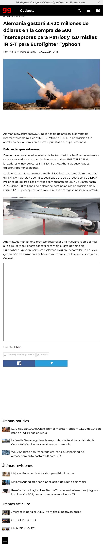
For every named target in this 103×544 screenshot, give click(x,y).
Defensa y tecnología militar (20, 354)
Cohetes (44, 354)
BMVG (18, 347)
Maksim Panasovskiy (22, 51)
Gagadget (7, 10)
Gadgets (27, 11)
